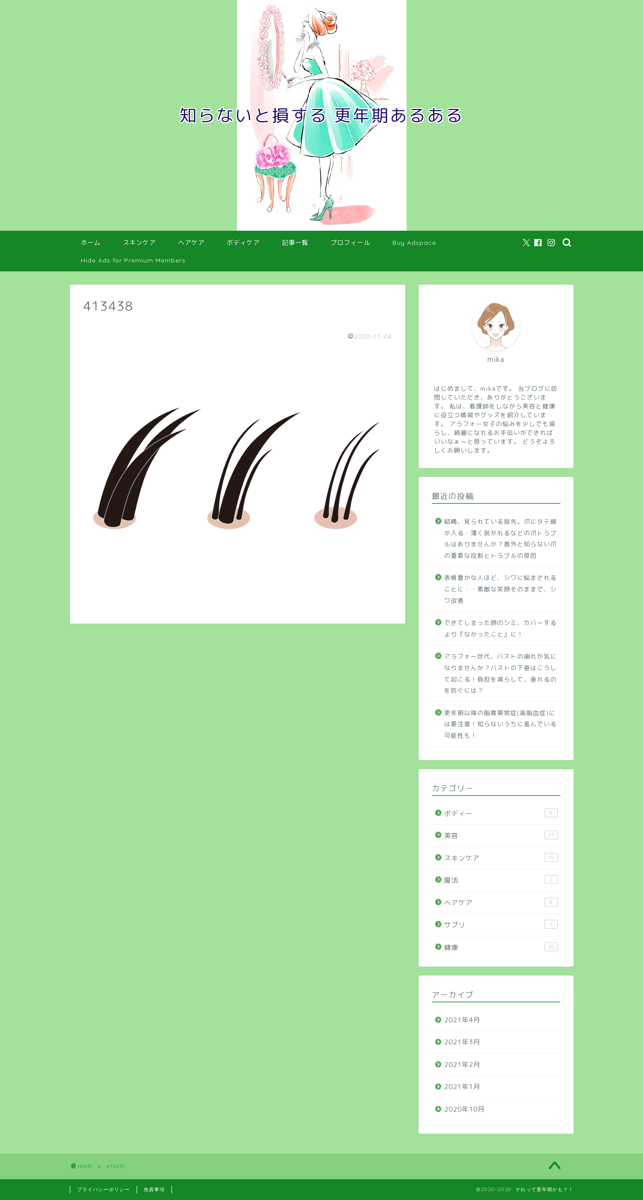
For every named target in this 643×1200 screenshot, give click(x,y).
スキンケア (139, 243)
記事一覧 (295, 243)
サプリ (500, 925)
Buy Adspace (414, 243)
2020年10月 (464, 1109)
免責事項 (154, 1189)
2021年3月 (462, 1042)
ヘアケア (191, 243)
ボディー (500, 813)
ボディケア (243, 243)
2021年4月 (462, 1020)
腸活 (500, 880)
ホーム (91, 243)
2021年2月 (462, 1064)
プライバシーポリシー (103, 1189)
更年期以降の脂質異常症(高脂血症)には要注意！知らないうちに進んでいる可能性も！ (500, 724)
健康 (500, 947)
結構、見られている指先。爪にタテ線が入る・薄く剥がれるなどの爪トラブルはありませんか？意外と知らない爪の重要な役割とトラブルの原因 (500, 538)
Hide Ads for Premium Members (133, 260)
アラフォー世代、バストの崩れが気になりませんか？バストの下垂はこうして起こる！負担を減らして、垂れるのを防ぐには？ (500, 673)
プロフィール (350, 243)
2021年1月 (462, 1086)
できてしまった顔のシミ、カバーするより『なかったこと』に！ (500, 628)
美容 (500, 835)
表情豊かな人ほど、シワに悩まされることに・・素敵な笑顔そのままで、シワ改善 (500, 588)
